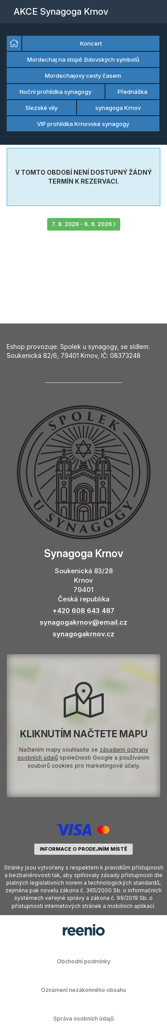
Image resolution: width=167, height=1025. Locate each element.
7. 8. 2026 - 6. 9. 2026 (84, 224)
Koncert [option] (91, 43)
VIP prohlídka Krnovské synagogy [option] (83, 123)
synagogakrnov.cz (83, 634)
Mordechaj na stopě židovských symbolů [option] (83, 59)
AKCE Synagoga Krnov (61, 11)
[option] (14, 43)
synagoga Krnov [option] (118, 107)
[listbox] (83, 84)
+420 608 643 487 (83, 610)
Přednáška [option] (132, 91)
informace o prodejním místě (83, 849)
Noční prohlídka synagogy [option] (55, 91)
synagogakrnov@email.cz (83, 622)
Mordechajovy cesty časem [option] (83, 75)
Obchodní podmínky (83, 961)
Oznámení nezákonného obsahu (83, 990)
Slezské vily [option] (41, 107)
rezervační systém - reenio (83, 930)
